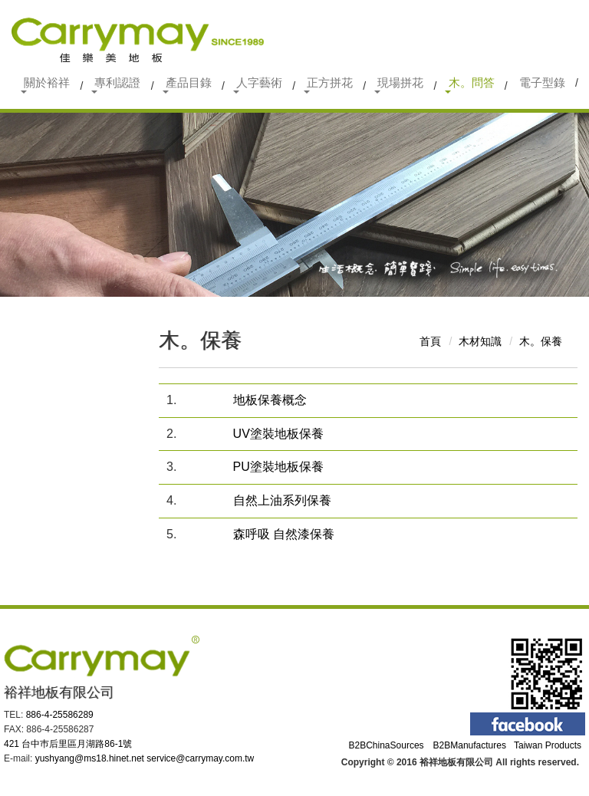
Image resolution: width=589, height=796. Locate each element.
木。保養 (540, 341)
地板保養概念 (270, 399)
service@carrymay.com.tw (200, 758)
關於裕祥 (45, 85)
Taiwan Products (547, 745)
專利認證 (115, 85)
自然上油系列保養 (282, 500)
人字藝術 (257, 85)
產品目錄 (187, 85)
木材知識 (480, 341)
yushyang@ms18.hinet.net (89, 758)
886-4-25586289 (60, 714)
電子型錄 (542, 82)
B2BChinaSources (386, 745)
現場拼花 (398, 85)
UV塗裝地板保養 (278, 433)
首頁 (430, 341)
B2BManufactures (469, 745)
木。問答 (469, 85)
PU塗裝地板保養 (278, 466)
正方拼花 (328, 85)
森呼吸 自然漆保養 (283, 534)
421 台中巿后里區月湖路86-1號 (68, 743)
